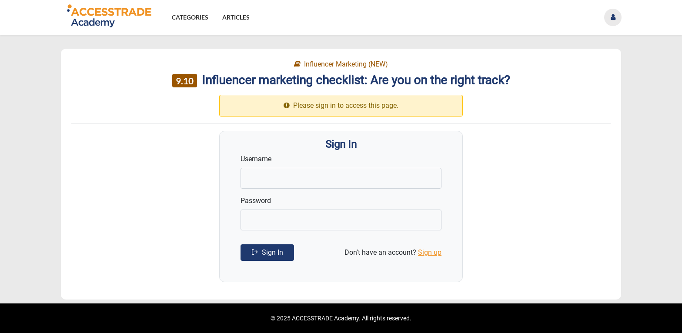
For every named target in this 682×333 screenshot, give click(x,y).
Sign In (267, 252)
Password (256, 200)
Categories (190, 17)
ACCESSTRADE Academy (325, 318)
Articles (236, 17)
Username (256, 159)
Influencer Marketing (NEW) (341, 64)
